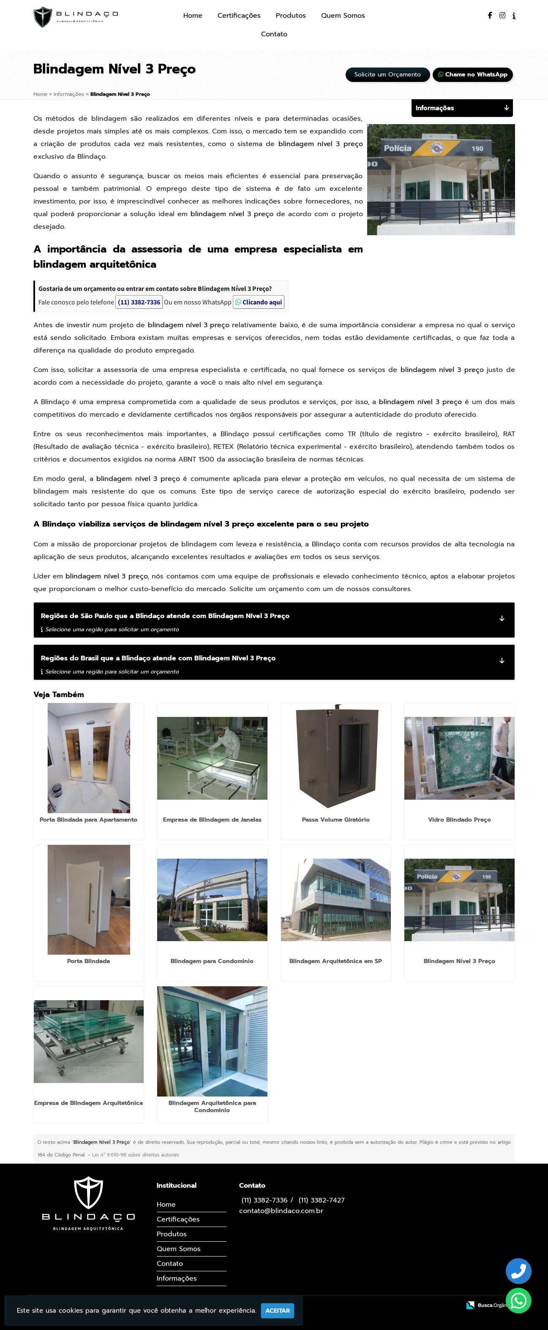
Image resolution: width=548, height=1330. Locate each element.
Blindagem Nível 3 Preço (459, 961)
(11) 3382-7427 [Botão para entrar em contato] (322, 1200)
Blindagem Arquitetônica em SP (335, 961)
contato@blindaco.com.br (281, 1211)
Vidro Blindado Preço (459, 819)
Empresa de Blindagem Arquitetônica (88, 1103)
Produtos (291, 16)
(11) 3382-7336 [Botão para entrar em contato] (265, 1200)
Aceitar (277, 1310)
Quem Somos (343, 16)
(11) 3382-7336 (139, 302)
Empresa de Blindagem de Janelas (212, 819)
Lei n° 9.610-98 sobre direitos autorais (135, 1155)
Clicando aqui (258, 302)
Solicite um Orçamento (387, 74)
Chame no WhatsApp (472, 74)
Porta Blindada (88, 961)
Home (192, 16)
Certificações (239, 16)
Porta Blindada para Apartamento (88, 819)
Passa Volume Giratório (336, 819)
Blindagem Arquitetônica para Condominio (212, 1107)
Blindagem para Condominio (212, 961)
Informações (177, 1278)
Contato (274, 34)
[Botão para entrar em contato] (519, 1272)
